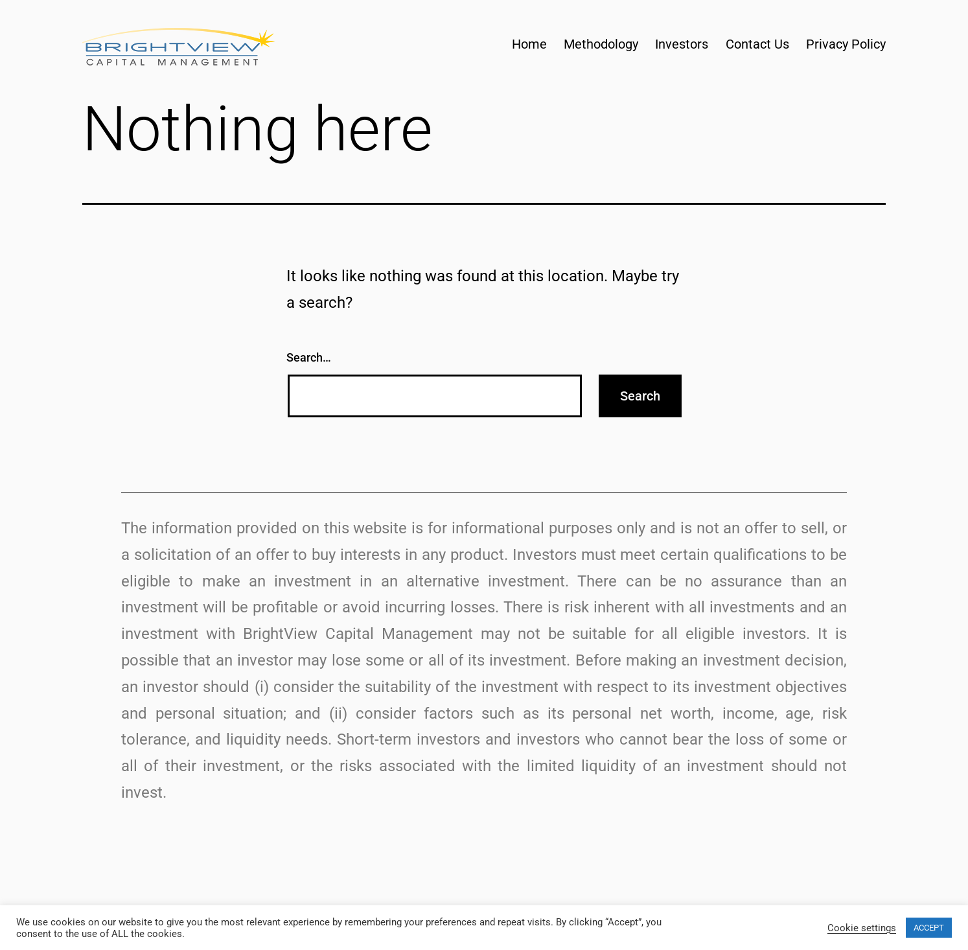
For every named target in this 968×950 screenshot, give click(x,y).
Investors (681, 44)
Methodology (601, 44)
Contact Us (757, 44)
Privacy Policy (846, 44)
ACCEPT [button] (929, 928)
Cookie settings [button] (861, 928)
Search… (308, 357)
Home (529, 44)
